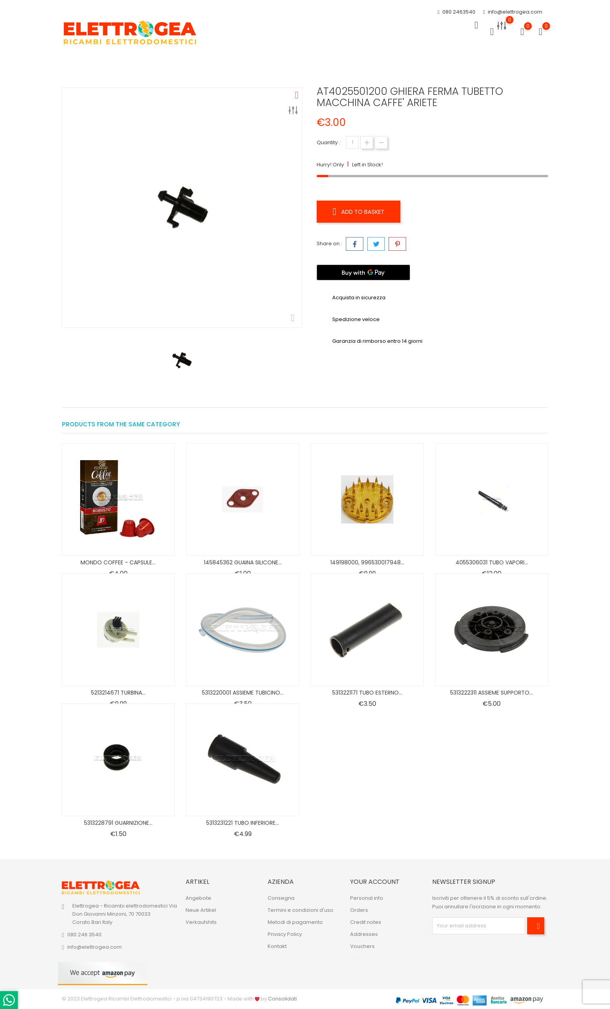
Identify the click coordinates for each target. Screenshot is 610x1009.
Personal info (366, 898)
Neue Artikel (201, 910)
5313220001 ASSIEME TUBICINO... (243, 693)
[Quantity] (352, 142)
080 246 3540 (84, 934)
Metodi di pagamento (295, 922)
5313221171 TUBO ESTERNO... (367, 693)
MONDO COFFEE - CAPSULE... (118, 562)
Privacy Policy (285, 934)
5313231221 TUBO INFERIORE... (242, 823)
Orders (359, 910)
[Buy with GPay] (363, 270)
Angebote (198, 898)
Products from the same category (121, 424)
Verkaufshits (201, 922)
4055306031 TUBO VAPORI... (492, 562)
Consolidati (282, 998)
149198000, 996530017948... (367, 562)
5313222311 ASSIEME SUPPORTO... (491, 693)
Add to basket (361, 211)
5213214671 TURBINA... (118, 693)
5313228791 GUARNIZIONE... (118, 823)
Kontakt (277, 946)
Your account (375, 881)
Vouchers (362, 946)
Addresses (364, 934)
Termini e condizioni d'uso (300, 910)
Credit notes (365, 922)
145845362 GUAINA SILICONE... (243, 562)
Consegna (281, 898)
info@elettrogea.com (512, 11)
